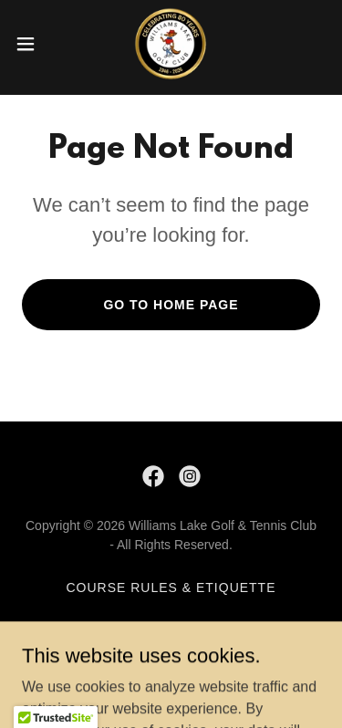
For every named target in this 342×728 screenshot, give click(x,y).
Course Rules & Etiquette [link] (170, 587)
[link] (170, 43)
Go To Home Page (170, 304)
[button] (32, 44)
